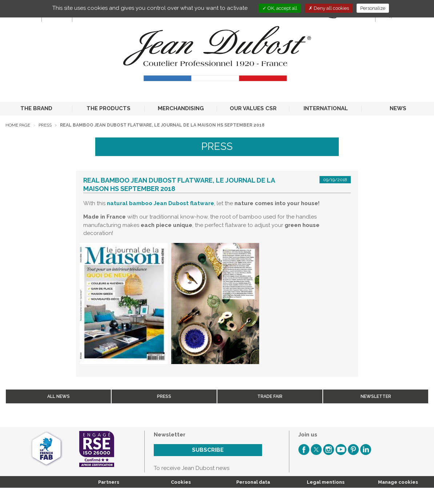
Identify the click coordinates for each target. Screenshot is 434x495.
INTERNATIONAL (326, 108)
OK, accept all (279, 8)
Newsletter (376, 396)
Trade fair (269, 396)
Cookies (181, 482)
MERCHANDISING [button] (181, 108)
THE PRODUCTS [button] (108, 108)
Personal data (253, 482)
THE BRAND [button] (36, 108)
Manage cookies (398, 482)
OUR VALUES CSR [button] (253, 108)
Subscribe (208, 450)
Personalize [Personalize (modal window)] (372, 8)
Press (45, 125)
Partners (108, 482)
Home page (17, 125)
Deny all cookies (329, 8)
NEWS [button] (398, 108)
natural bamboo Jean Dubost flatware (160, 203)
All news (58, 396)
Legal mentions (326, 482)
